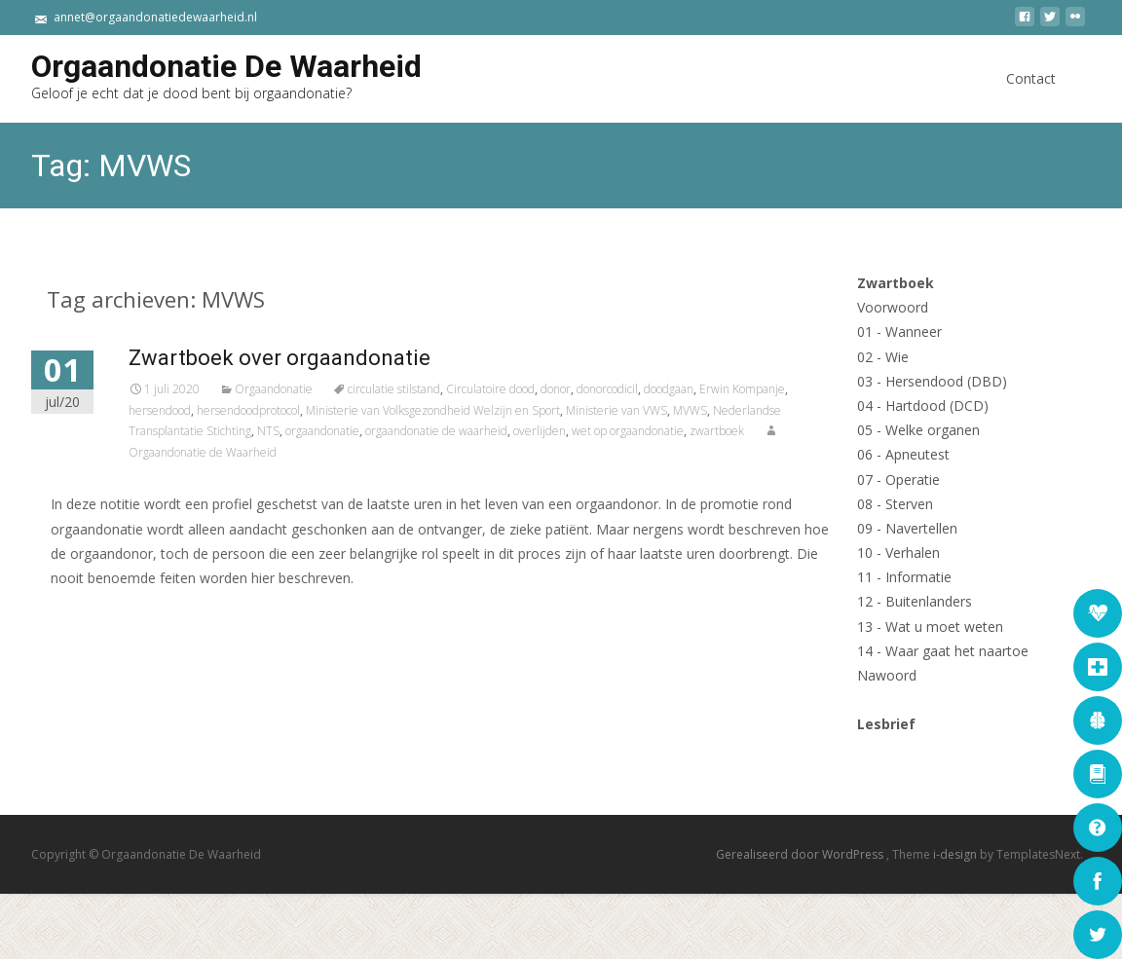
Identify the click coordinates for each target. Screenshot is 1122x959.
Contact (1031, 96)
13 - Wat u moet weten (930, 626)
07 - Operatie (898, 479)
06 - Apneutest (903, 454)
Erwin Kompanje (797, 389)
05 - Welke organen (918, 430)
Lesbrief (886, 724)
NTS (323, 431)
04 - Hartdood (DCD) (923, 405)
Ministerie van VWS (671, 410)
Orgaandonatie (328, 389)
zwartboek (771, 431)
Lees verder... (152, 637)
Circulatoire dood (545, 389)
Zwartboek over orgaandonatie (334, 358)
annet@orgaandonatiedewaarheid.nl (155, 17)
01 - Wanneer (899, 331)
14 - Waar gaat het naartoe (942, 651)
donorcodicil (661, 389)
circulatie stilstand (448, 389)
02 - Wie (883, 357)
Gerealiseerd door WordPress (801, 854)
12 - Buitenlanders (914, 601)
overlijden (594, 431)
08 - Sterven (895, 504)
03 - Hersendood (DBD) (932, 381)
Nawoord (886, 675)
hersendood (214, 410)
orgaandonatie (377, 431)
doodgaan (723, 389)
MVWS (745, 410)
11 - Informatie (904, 577)
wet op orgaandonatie (682, 431)
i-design (956, 854)
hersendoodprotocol (303, 410)
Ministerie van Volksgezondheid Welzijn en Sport (487, 410)
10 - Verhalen (898, 552)
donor (610, 389)
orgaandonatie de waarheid (491, 431)
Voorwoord (892, 307)
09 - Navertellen (907, 528)
